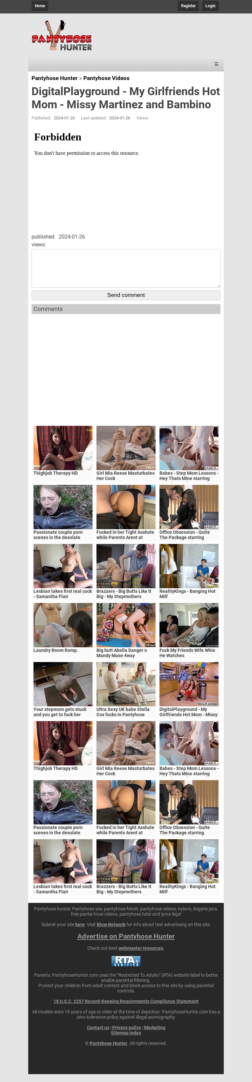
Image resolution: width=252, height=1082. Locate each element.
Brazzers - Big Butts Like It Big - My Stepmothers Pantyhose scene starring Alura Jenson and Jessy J (123, 606)
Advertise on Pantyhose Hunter (126, 944)
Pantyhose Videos (106, 78)
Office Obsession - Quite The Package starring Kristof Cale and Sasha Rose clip (189, 547)
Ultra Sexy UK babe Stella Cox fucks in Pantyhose (123, 720)
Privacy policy (126, 1035)
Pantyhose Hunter (54, 78)
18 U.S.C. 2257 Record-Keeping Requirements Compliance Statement (126, 1009)
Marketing (154, 1035)
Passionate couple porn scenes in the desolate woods (58, 545)
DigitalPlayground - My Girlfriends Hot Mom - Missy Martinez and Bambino (188, 722)
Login (210, 6)
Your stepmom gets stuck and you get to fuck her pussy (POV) (59, 722)
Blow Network (111, 932)
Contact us (98, 1035)
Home (40, 6)
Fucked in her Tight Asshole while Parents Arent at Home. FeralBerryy (125, 545)
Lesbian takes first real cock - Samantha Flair (62, 601)
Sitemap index (126, 1040)
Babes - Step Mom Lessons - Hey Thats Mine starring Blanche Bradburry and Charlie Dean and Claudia (189, 488)
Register (188, 6)
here (80, 932)
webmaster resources (140, 956)
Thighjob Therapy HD (55, 481)
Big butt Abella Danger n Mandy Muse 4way (121, 660)
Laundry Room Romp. (55, 658)
